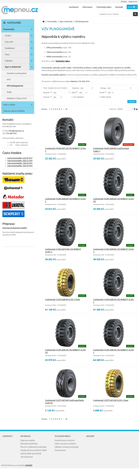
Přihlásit (124, 1)
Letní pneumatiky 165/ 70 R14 (19, 165)
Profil (102, 92)
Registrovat (133, 1)
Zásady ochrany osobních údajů (33, 450)
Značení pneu (60, 450)
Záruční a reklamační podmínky (33, 447)
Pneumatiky (52, 21)
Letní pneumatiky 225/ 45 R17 (19, 158)
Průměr (46, 97)
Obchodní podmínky (28, 443)
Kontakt (119, 7)
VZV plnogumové (81, 21)
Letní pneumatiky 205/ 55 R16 (19, 160)
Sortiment (74, 7)
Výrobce (75, 88)
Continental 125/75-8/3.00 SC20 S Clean (110, 400)
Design (103, 88)
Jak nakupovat (26, 457)
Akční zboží (105, 97)
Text (45, 88)
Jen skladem (78, 97)
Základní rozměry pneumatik (66, 447)
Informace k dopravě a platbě (14, 228)
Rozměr (46, 92)
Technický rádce (103, 7)
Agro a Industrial (66, 21)
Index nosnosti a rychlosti (65, 443)
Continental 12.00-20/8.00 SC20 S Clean (62, 299)
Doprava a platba (27, 440)
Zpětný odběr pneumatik (30, 453)
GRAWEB (28, 465)
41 (66, 109)
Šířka (74, 92)
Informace (87, 7)
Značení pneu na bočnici (65, 440)
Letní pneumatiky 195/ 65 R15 (19, 163)
